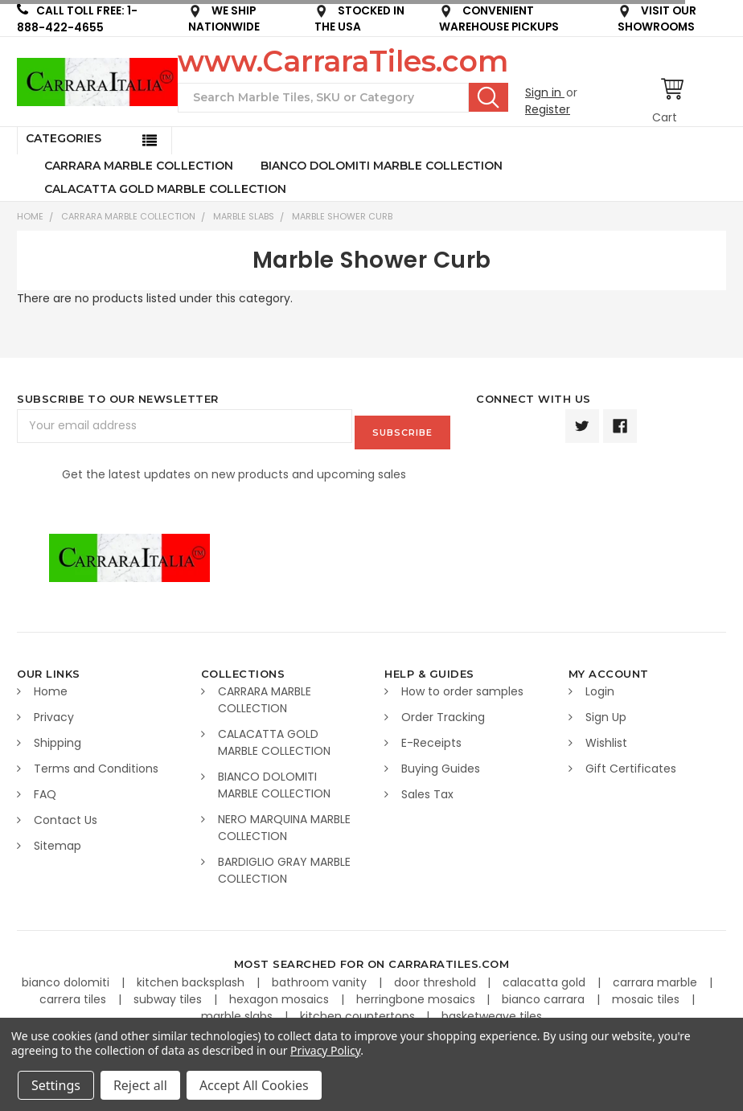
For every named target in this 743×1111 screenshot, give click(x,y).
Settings (55, 1085)
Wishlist (606, 736)
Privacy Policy (325, 1050)
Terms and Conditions (96, 762)
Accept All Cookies (254, 1085)
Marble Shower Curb (342, 216)
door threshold (436, 976)
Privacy (54, 711)
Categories (63, 138)
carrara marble (656, 976)
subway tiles (169, 993)
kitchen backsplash (192, 976)
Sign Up (605, 711)
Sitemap (57, 839)
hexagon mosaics (280, 993)
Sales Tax (427, 788)
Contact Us (65, 814)
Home (30, 216)
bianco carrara (545, 993)
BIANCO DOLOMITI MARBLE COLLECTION (382, 165)
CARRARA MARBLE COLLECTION (138, 165)
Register (547, 109)
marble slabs (238, 1010)
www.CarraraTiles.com (343, 61)
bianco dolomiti (67, 976)
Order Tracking (443, 711)
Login (599, 685)
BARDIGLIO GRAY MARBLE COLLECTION (284, 863)
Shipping (57, 736)
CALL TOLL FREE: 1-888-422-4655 (77, 18)
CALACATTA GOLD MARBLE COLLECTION (165, 189)
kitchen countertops (359, 1010)
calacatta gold (546, 976)
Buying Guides (440, 762)
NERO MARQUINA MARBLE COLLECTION (284, 821)
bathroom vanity (321, 976)
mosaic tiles (647, 993)
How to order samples (462, 685)
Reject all (140, 1085)
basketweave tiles (491, 1010)
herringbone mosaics (417, 993)
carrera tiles (74, 993)
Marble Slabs (243, 216)
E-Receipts (431, 736)
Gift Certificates (630, 762)
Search (488, 97)
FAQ (45, 788)
